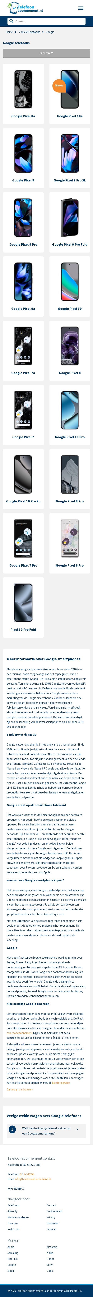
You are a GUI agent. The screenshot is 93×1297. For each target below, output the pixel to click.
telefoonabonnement (20, 1033)
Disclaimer (53, 1223)
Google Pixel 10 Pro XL (23, 501)
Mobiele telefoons (29, 32)
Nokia (50, 1253)
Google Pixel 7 (23, 437)
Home (9, 32)
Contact (51, 1205)
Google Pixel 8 (70, 373)
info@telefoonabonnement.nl (33, 1179)
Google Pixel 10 (70, 308)
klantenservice (61, 1083)
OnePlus (12, 1259)
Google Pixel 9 (23, 180)
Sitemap (51, 1229)
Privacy (51, 1217)
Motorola (52, 1247)
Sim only (12, 1211)
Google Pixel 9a (23, 308)
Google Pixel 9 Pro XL (70, 180)
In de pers (13, 1229)
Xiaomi (11, 1270)
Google (11, 1265)
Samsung (12, 1253)
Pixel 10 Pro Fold (23, 629)
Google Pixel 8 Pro (70, 501)
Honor (50, 1259)
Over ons (12, 1223)
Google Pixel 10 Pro (70, 437)
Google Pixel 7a (23, 373)
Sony (50, 1265)
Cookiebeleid (54, 1211)
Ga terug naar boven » (20, 1089)
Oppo (50, 1270)
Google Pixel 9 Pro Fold (69, 244)
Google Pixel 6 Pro (70, 565)
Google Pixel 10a (70, 116)
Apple (10, 1247)
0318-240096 (27, 1174)
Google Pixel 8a (23, 116)
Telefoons (13, 1205)
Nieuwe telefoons (18, 1217)
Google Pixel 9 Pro (23, 244)
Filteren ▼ (46, 53)
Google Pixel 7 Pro (23, 565)
